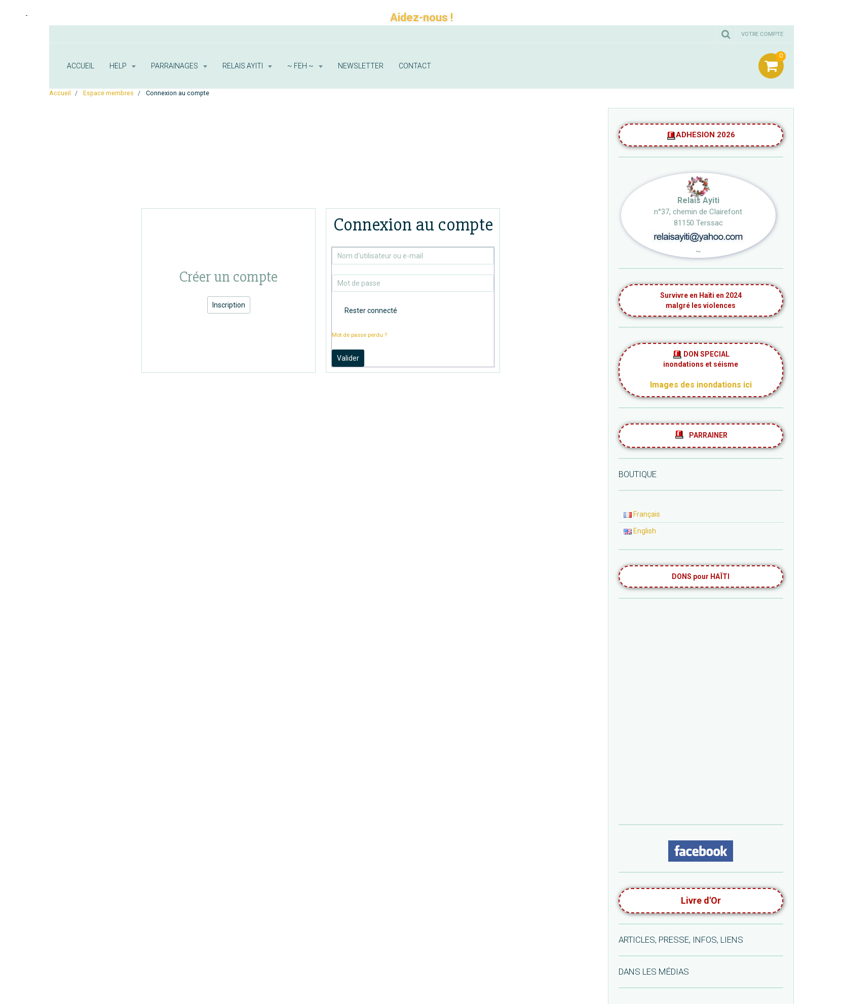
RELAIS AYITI (243, 66)
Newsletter (361, 66)
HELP (118, 66)
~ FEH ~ (301, 66)
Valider (348, 358)
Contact (415, 66)
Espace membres (108, 93)
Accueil (80, 66)
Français (642, 514)
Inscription (228, 305)
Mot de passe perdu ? (359, 335)
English (640, 531)
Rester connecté (364, 310)
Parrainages (175, 66)
